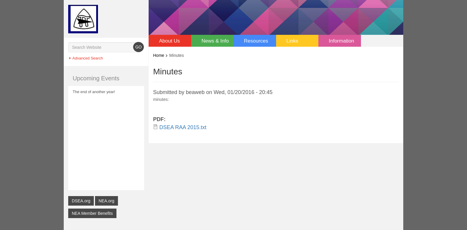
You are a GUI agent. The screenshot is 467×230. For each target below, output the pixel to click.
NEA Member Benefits (92, 213)
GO (138, 47)
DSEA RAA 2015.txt (182, 127)
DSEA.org (81, 201)
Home (158, 55)
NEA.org (106, 201)
